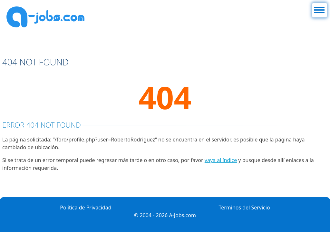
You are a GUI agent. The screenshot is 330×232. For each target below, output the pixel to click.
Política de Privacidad (85, 207)
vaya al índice (221, 160)
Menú (319, 6)
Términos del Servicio (244, 207)
